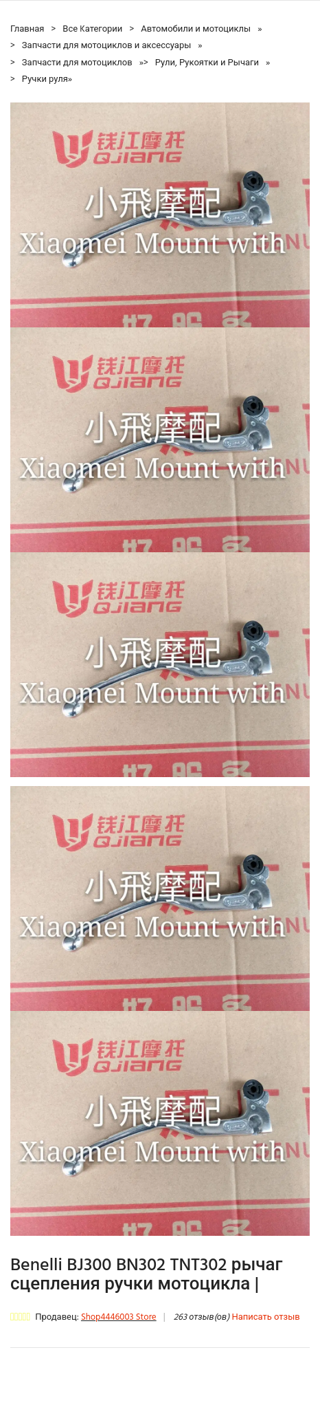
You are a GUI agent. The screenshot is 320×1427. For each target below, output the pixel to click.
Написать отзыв (265, 1317)
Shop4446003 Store (119, 1317)
